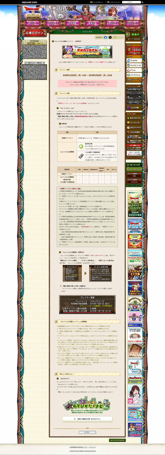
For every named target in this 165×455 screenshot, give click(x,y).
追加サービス (112, 23)
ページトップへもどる (117, 440)
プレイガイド (52, 23)
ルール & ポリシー (98, 2)
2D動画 (30, 43)
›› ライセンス (92, 447)
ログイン (34, 32)
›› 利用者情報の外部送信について (78, 447)
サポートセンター (115, 2)
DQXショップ (132, 23)
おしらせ (32, 23)
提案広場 (92, 23)
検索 (142, 2)
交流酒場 (72, 23)
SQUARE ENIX (29, 2)
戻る (87, 432)
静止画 (38, 43)
